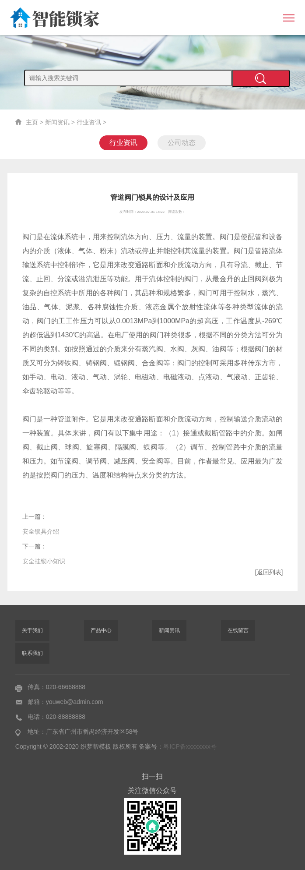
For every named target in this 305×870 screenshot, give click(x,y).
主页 (32, 122)
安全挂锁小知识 (43, 561)
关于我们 (32, 630)
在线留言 (238, 630)
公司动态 (182, 142)
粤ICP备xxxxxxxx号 (189, 746)
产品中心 (101, 630)
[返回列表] (269, 572)
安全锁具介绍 (40, 531)
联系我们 (32, 653)
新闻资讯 (57, 122)
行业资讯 (89, 122)
